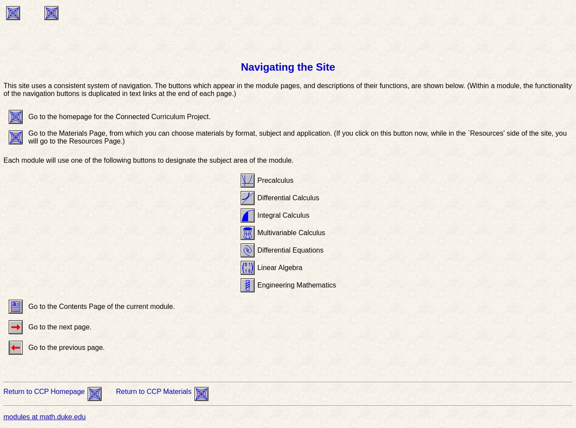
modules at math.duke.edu (44, 417)
